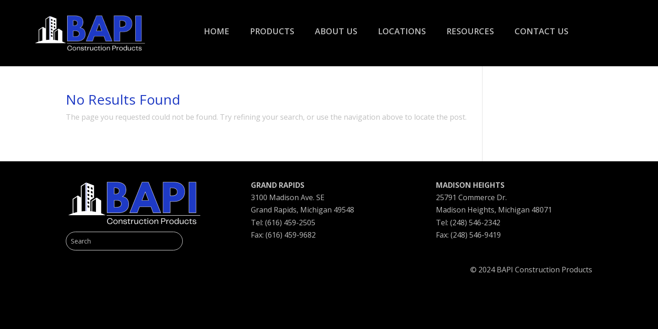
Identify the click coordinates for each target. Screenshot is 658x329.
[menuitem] (216, 26)
